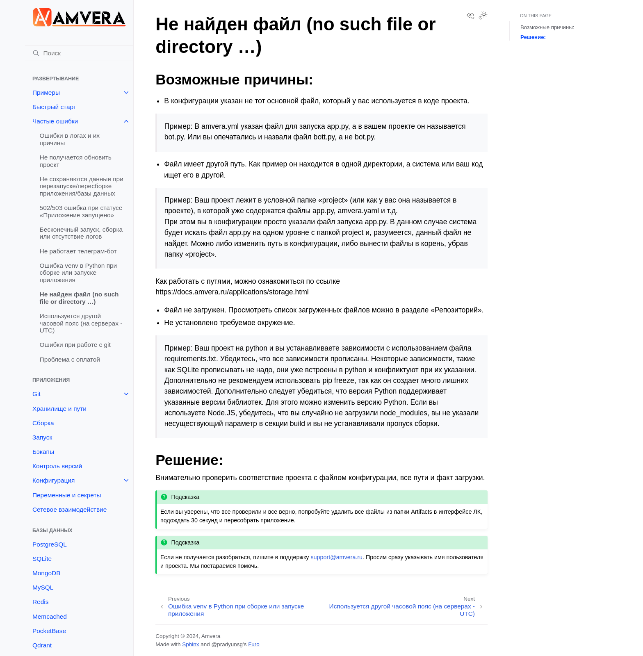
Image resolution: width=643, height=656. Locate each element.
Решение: (533, 37)
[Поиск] (79, 53)
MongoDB (46, 572)
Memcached (49, 616)
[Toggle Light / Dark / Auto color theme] (483, 16)
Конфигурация (53, 480)
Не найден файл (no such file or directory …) (79, 298)
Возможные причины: (547, 27)
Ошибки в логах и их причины (70, 139)
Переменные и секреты (66, 495)
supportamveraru (336, 557)
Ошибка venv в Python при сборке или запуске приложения (78, 272)
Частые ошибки (55, 121)
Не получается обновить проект (76, 161)
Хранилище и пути (59, 408)
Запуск (42, 437)
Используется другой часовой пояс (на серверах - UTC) (81, 323)
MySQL (42, 587)
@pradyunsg (227, 644)
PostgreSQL (49, 544)
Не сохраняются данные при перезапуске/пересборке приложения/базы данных (81, 186)
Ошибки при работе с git (75, 344)
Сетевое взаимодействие (69, 509)
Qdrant (42, 645)
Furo (254, 644)
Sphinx (190, 644)
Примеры (46, 92)
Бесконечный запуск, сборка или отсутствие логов (81, 233)
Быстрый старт (54, 106)
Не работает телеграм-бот (78, 251)
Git (36, 393)
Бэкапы (43, 451)
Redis (40, 601)
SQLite (42, 558)
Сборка (43, 422)
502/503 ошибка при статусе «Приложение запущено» (81, 211)
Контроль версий (57, 465)
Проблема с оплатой (70, 359)
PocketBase (49, 630)
